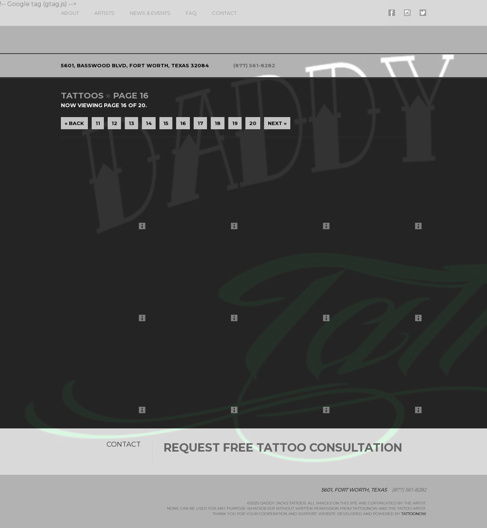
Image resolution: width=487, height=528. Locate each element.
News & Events (150, 13)
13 (131, 123)
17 (200, 123)
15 (166, 123)
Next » (277, 123)
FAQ (191, 13)
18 (218, 123)
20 (252, 123)
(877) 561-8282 (254, 65)
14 (149, 123)
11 (97, 123)
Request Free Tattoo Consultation (283, 448)
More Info (144, 228)
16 (183, 123)
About (70, 13)
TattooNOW (413, 513)
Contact (224, 13)
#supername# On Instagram (407, 13)
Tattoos (82, 95)
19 (235, 123)
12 (114, 123)
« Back (74, 123)
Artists (104, 13)
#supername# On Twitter (423, 13)
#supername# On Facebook (391, 13)
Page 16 (130, 95)
